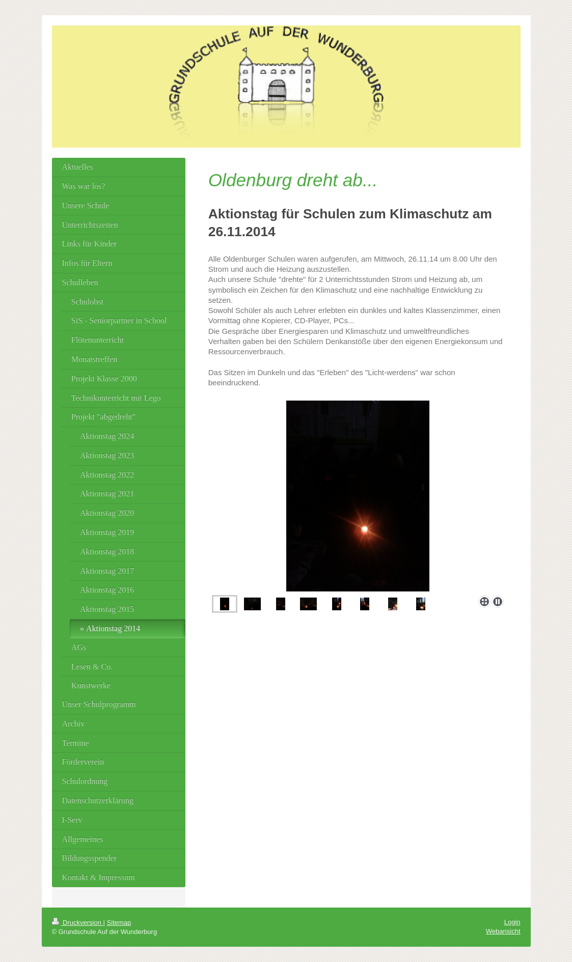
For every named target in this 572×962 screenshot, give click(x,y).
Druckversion (77, 922)
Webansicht (503, 931)
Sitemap (119, 922)
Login (512, 922)
